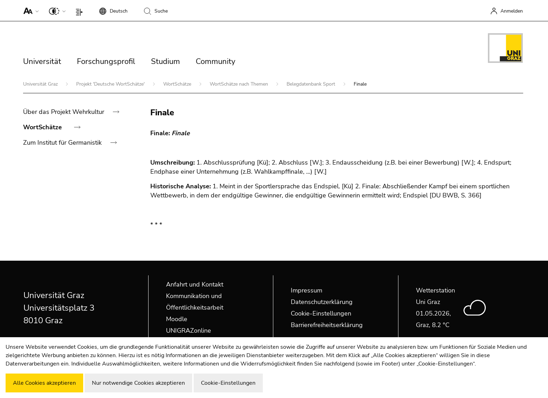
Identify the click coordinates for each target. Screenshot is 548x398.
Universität (42, 61)
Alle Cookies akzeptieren (44, 383)
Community (215, 61)
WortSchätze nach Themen (239, 84)
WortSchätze (178, 84)
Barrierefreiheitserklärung (327, 325)
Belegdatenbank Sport (312, 84)
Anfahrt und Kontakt (194, 284)
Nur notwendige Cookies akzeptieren (138, 383)
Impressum (306, 290)
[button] (29, 10)
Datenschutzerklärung (322, 302)
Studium (165, 61)
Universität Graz (41, 84)
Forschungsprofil (106, 61)
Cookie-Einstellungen (321, 313)
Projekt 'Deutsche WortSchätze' (111, 84)
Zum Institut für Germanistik (63, 142)
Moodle (176, 319)
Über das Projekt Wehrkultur (64, 112)
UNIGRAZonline (188, 330)
